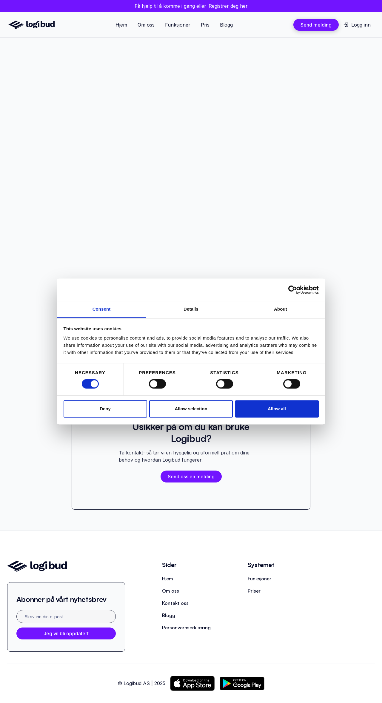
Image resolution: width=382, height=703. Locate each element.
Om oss (146, 25)
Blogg (226, 25)
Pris (205, 25)
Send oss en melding (191, 477)
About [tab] (280, 309)
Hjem (121, 25)
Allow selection (191, 408)
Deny (105, 408)
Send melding (316, 25)
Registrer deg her (228, 6)
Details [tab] (191, 309)
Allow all (277, 408)
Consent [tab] (102, 309)
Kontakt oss (175, 603)
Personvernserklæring (186, 627)
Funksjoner (177, 25)
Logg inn (361, 25)
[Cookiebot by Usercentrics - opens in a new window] (293, 289)
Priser (254, 590)
